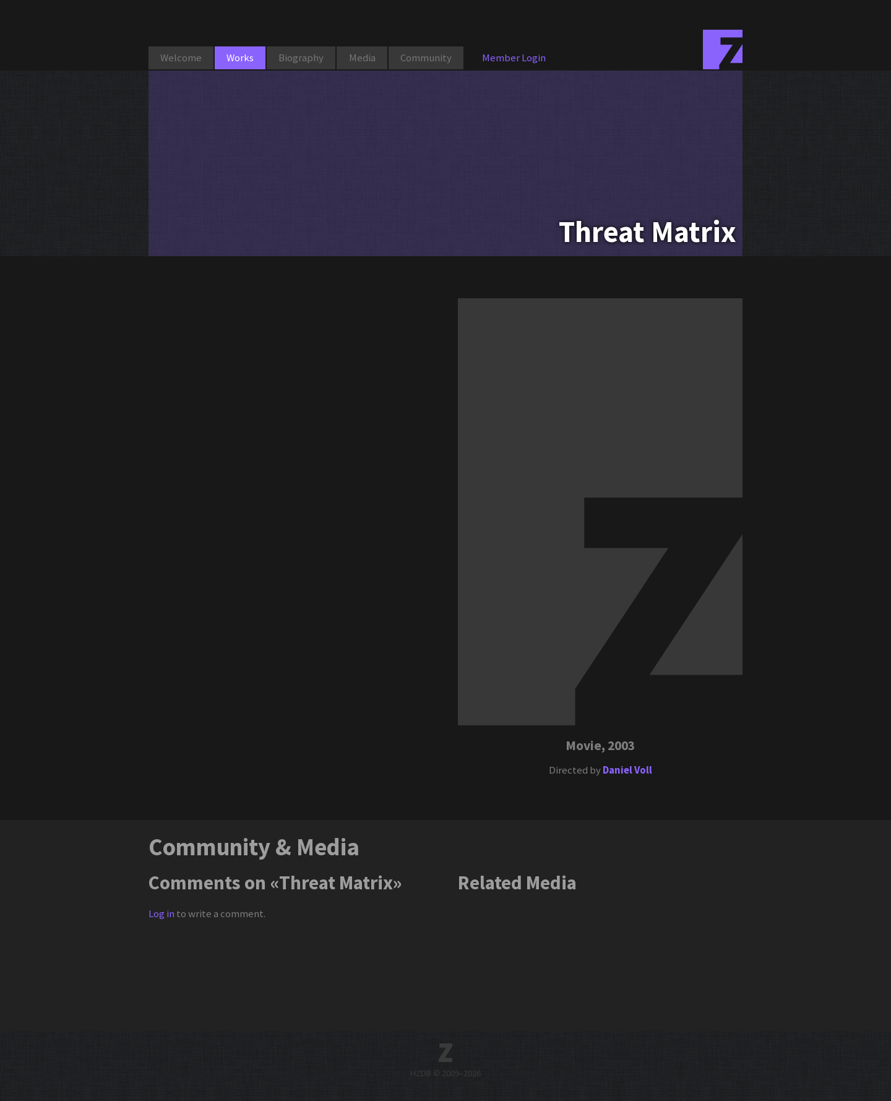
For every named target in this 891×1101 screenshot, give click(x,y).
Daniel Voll (627, 770)
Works (240, 57)
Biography (301, 57)
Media (362, 57)
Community (426, 57)
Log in (161, 913)
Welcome (181, 57)
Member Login (514, 57)
